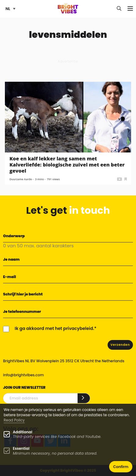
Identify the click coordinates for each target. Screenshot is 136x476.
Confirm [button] (120, 466)
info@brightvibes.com (23, 375)
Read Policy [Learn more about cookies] (14, 420)
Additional (22, 432)
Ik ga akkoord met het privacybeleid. (54, 328)
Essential (21, 448)
